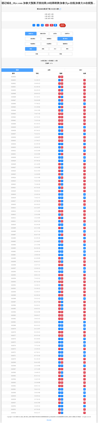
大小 (55, 49)
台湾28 (55, 33)
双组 (61, 54)
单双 (67, 49)
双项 (37, 54)
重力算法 (65, 38)
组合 (31, 49)
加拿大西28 (43, 33)
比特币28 (67, 33)
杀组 (43, 49)
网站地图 (49, 420)
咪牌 (62, 25)
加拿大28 (31, 33)
